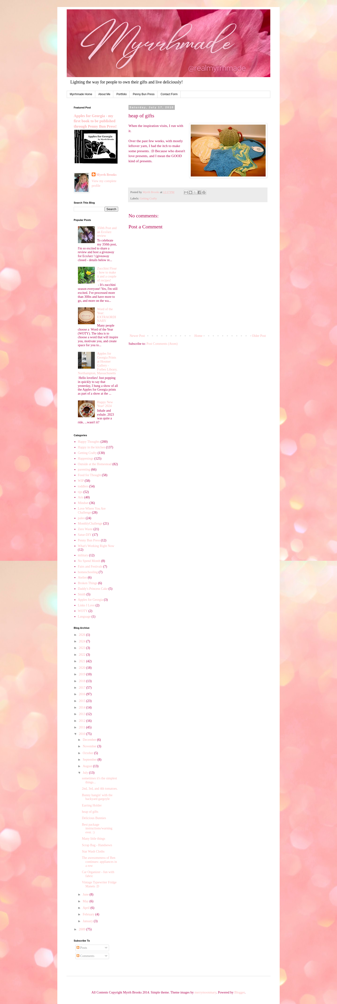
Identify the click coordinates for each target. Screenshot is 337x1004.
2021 (82, 661)
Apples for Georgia (90, 599)
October (88, 753)
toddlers (83, 486)
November (90, 746)
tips (80, 492)
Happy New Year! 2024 (105, 404)
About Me (104, 94)
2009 (82, 929)
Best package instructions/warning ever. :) (97, 828)
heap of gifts (90, 811)
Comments (85, 956)
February (89, 914)
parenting (84, 469)
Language (84, 616)
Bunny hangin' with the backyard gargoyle (97, 797)
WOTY (83, 611)
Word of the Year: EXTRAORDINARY (106, 315)
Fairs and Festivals (90, 566)
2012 (82, 721)
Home (198, 336)
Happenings (86, 458)
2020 (82, 667)
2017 (82, 687)
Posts (82, 948)
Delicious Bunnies (94, 818)
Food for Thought (89, 475)
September (90, 759)
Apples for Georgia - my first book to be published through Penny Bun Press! (95, 121)
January (88, 921)
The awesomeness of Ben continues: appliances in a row (99, 861)
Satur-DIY (85, 534)
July (86, 772)
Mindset (83, 503)
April (86, 908)
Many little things (93, 838)
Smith (82, 594)
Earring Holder (92, 805)
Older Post (259, 336)
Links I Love (86, 605)
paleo (81, 518)
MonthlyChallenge (90, 523)
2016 (82, 694)
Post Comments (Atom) (162, 343)
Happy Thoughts (89, 441)
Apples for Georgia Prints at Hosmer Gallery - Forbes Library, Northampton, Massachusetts (97, 363)
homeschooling (88, 572)
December (90, 739)
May (86, 901)
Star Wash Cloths (93, 851)
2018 (82, 681)
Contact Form (169, 94)
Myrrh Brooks (106, 174)
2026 (82, 635)
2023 (82, 648)
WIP (81, 480)
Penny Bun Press (143, 94)
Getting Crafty (148, 198)
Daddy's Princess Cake (93, 588)
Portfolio (121, 94)
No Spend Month (89, 561)
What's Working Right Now (96, 546)
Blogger (239, 992)
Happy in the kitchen (91, 447)
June (86, 894)
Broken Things (87, 583)
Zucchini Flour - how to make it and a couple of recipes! (107, 274)
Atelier (82, 577)
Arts (81, 497)
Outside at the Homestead (95, 464)
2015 (82, 701)
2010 (82, 734)
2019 (82, 674)
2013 (82, 714)
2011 (82, 727)
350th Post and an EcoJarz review (107, 232)
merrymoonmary (205, 992)
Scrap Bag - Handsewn (97, 845)
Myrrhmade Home (81, 94)
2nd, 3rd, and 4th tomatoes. (100, 788)
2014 (82, 707)
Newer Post (137, 336)
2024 (82, 641)
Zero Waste (85, 529)
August (88, 766)
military (83, 555)
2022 (82, 654)
